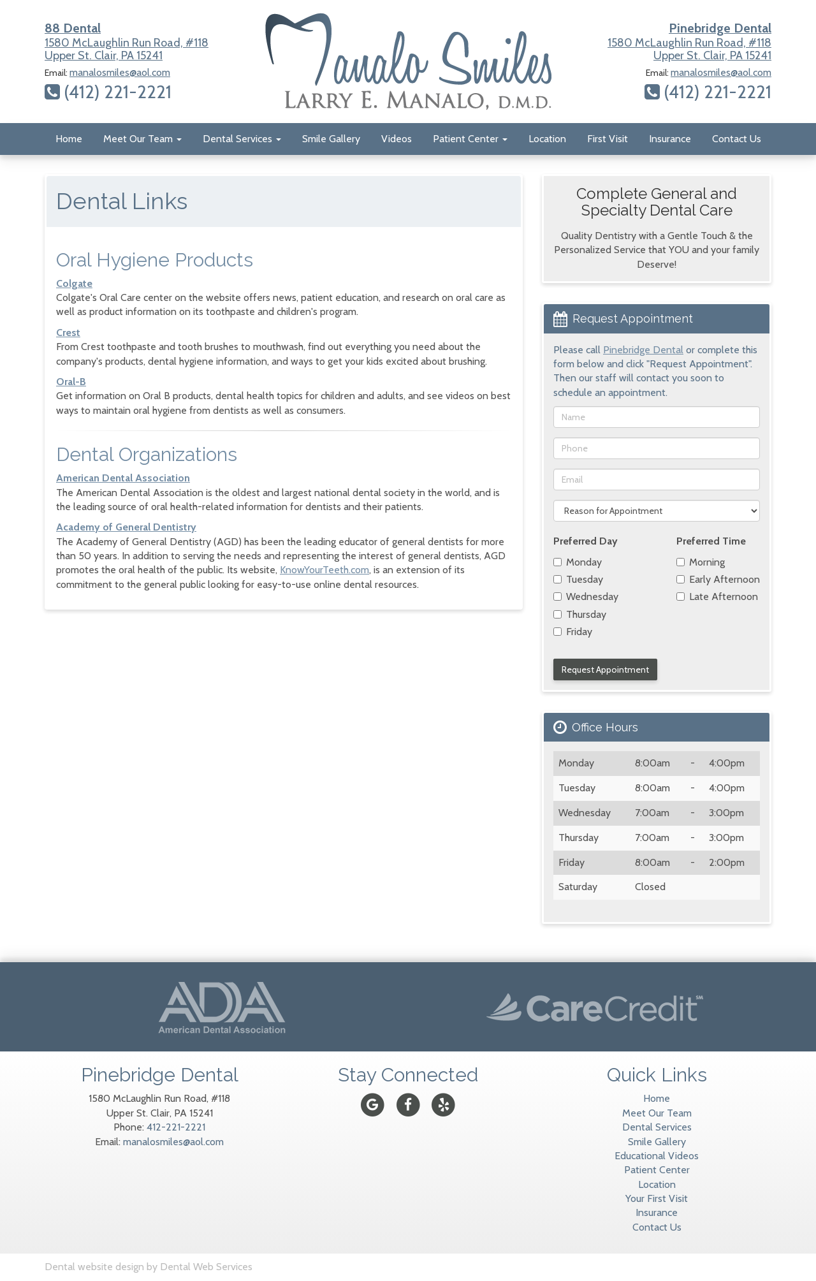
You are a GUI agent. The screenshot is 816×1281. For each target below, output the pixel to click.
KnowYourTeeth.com (324, 570)
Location (547, 139)
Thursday (579, 614)
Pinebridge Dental (643, 350)
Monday (577, 562)
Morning (700, 562)
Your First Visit (656, 1198)
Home (68, 139)
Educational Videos (657, 1156)
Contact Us (736, 139)
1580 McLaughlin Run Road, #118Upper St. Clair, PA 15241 (126, 41)
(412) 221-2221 (108, 92)
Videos (396, 139)
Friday (572, 632)
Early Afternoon (718, 579)
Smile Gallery (331, 139)
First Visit (607, 139)
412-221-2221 (176, 1127)
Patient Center (470, 139)
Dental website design (94, 1267)
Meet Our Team (142, 139)
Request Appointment (605, 669)
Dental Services (242, 139)
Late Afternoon (717, 596)
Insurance (670, 139)
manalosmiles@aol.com (119, 72)
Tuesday (578, 579)
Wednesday (585, 596)
